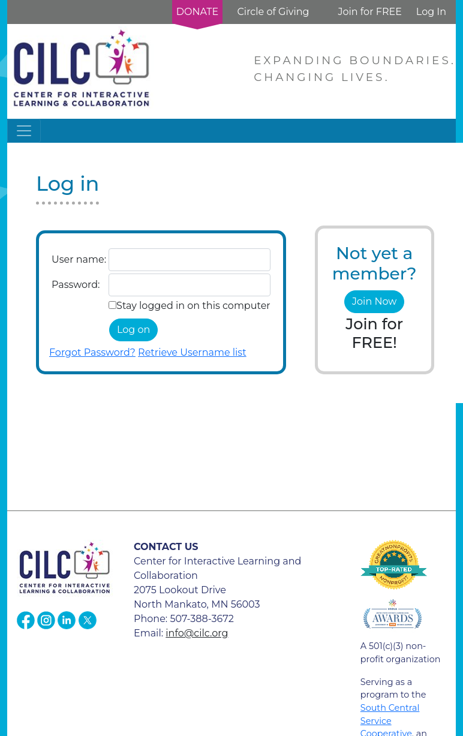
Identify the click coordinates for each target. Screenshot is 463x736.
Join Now (374, 301)
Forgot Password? (92, 352)
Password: (76, 284)
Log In (431, 11)
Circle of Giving (273, 11)
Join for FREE (369, 11)
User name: (79, 259)
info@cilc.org (197, 633)
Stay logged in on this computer (193, 305)
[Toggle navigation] (24, 131)
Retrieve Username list (192, 352)
